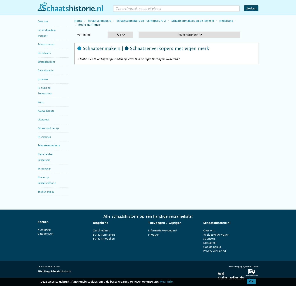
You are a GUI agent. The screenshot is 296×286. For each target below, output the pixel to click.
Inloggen (154, 234)
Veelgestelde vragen (216, 234)
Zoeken (251, 8)
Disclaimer (210, 242)
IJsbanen (43, 79)
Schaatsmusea (46, 44)
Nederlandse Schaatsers (45, 157)
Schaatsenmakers (49, 145)
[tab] (60, 222)
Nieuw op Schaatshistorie (47, 180)
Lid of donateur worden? (47, 33)
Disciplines (44, 137)
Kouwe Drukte (46, 110)
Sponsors (209, 238)
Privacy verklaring (214, 250)
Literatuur (43, 119)
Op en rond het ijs (48, 128)
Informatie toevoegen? (162, 230)
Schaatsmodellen (104, 238)
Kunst (41, 102)
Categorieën (45, 233)
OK (251, 281)
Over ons (43, 21)
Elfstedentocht (46, 61)
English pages (46, 191)
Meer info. (166, 282)
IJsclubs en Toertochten (45, 90)
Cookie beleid (212, 246)
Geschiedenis (45, 70)
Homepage (45, 229)
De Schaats (44, 53)
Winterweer (44, 168)
